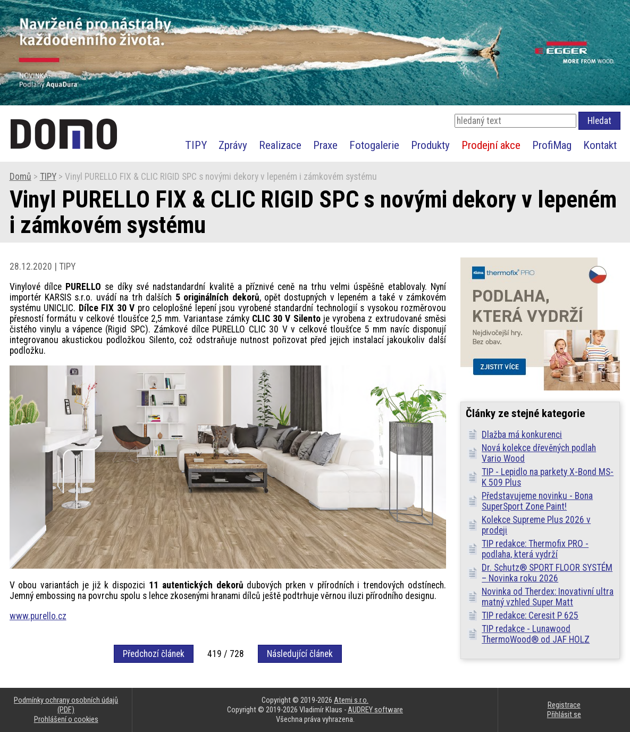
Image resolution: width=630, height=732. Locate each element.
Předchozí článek (153, 653)
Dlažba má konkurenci (522, 434)
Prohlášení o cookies (66, 719)
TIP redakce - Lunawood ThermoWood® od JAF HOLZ (536, 634)
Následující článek (300, 653)
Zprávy (233, 145)
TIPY (196, 145)
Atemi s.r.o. (351, 700)
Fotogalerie (374, 145)
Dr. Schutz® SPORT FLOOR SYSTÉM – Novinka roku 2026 (547, 573)
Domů (20, 176)
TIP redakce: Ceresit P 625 (530, 615)
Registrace (564, 705)
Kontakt (600, 145)
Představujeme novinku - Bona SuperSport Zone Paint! (537, 501)
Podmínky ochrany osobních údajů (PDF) (66, 704)
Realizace (280, 145)
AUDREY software (375, 709)
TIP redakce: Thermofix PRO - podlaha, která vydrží (535, 549)
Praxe (325, 145)
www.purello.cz (38, 616)
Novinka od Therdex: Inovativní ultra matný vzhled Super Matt (548, 597)
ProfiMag (552, 145)
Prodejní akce (490, 145)
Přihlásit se (564, 714)
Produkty (430, 145)
